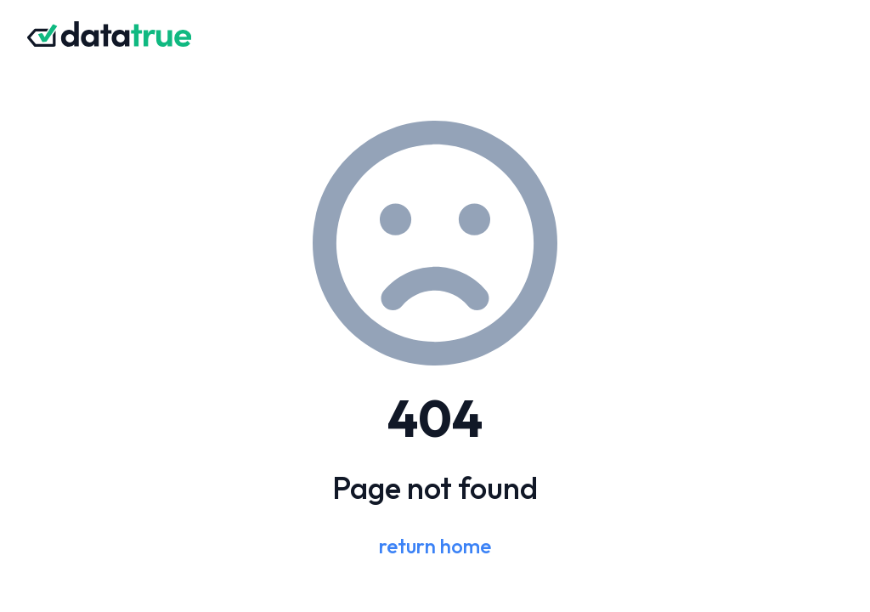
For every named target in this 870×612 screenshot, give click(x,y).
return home (435, 545)
